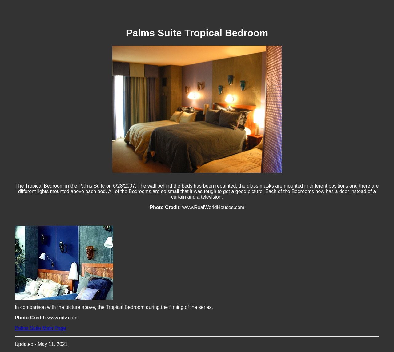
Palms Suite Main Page (40, 328)
